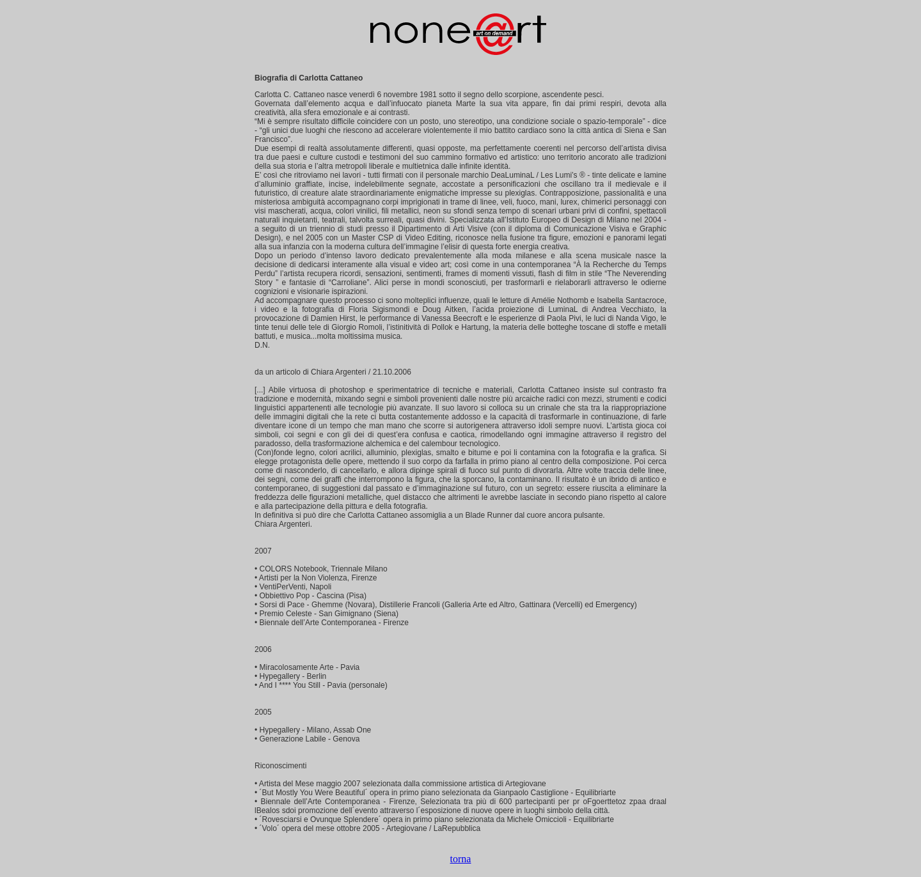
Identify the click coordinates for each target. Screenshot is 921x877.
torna (460, 858)
